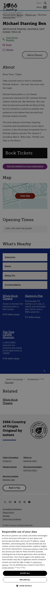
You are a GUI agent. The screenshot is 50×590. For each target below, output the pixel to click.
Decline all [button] (25, 580)
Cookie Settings (8, 567)
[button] (25, 585)
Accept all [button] (25, 573)
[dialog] (25, 559)
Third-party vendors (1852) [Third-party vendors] (33, 549)
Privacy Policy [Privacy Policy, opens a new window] (20, 567)
